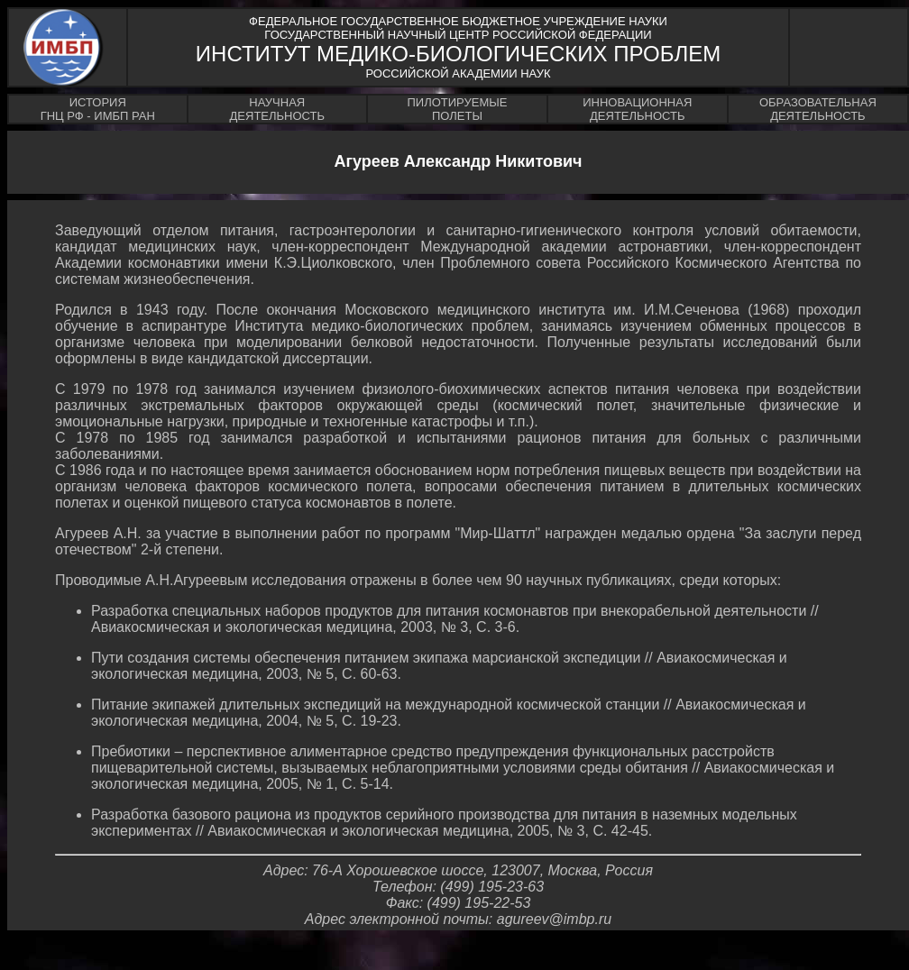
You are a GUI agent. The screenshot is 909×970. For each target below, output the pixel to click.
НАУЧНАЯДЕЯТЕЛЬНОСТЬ (277, 109)
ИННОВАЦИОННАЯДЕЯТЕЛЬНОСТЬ (637, 109)
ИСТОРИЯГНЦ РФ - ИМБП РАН (98, 109)
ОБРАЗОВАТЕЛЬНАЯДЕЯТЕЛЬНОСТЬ (818, 109)
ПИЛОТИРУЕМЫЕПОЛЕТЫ (457, 109)
